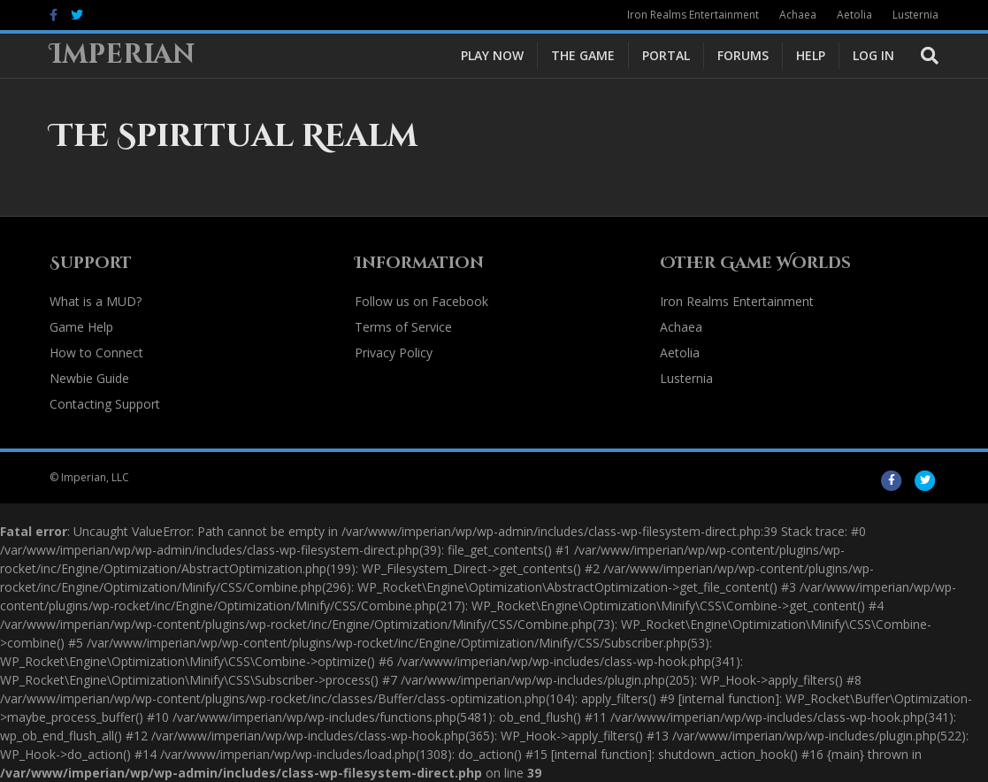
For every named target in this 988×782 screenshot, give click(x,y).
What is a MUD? (96, 301)
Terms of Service (403, 326)
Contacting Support (105, 403)
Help (810, 55)
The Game (583, 55)
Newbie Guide (89, 378)
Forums (743, 55)
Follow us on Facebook (421, 301)
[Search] (923, 55)
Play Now (492, 55)
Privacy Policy (394, 352)
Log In (873, 55)
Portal (666, 55)
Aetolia (854, 14)
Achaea (797, 14)
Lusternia (915, 14)
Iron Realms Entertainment (693, 14)
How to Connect (96, 352)
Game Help (81, 326)
